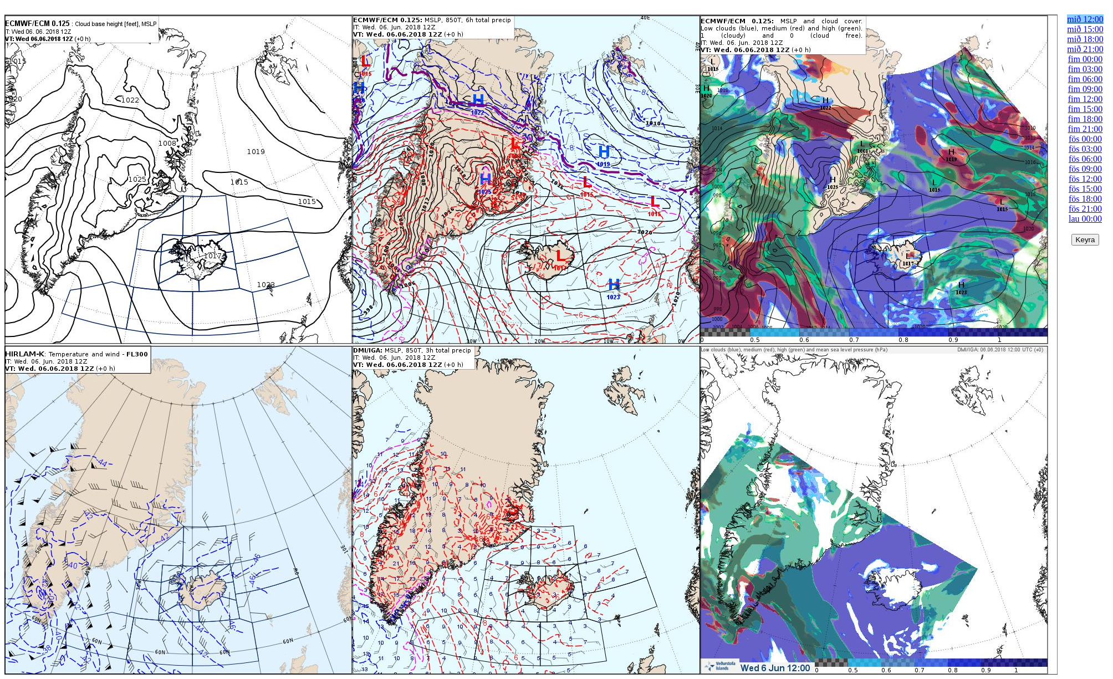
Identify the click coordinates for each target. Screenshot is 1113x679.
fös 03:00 (1085, 149)
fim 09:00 (1085, 89)
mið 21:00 (1085, 49)
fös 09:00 (1085, 168)
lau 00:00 (1085, 218)
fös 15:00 (1085, 188)
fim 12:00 (1085, 99)
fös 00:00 (1085, 139)
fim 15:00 (1085, 109)
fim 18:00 (1085, 119)
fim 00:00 (1085, 59)
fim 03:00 (1085, 69)
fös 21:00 (1085, 208)
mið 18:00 (1085, 39)
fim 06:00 (1085, 79)
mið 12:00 (1085, 19)
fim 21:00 (1085, 129)
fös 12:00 (1085, 178)
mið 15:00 (1085, 29)
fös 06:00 (1085, 159)
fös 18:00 (1085, 198)
